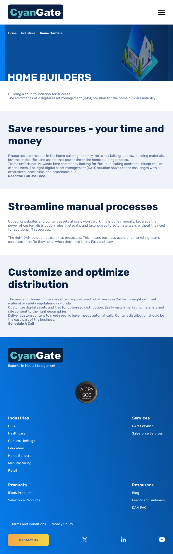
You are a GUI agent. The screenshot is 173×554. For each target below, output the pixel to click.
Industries (28, 33)
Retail (12, 470)
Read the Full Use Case (27, 176)
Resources (143, 485)
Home (12, 33)
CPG (11, 426)
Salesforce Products (24, 500)
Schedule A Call (21, 324)
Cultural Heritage (21, 441)
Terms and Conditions (28, 524)
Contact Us (28, 540)
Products (17, 485)
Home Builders (19, 456)
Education (16, 448)
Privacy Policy (62, 524)
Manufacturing (19, 463)
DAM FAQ (139, 508)
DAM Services (142, 426)
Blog (135, 493)
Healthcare (16, 433)
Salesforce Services (147, 433)
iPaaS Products (20, 493)
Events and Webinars (148, 500)
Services (141, 418)
